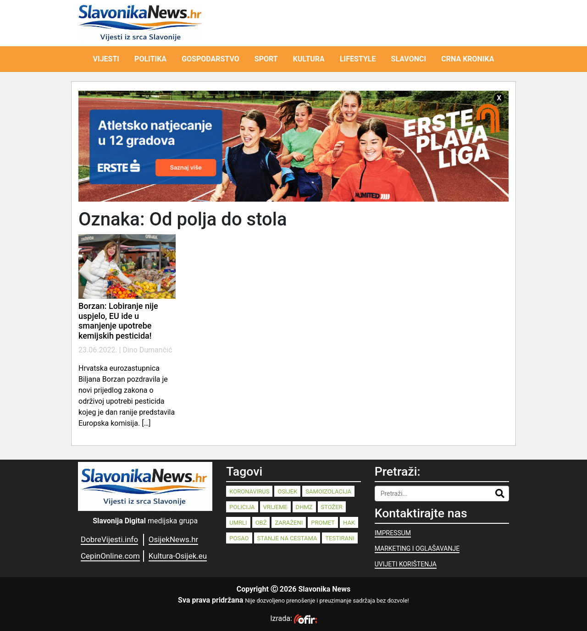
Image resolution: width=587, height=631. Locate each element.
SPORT (266, 59)
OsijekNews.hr (174, 539)
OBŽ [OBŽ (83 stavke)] (261, 522)
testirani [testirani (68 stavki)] (339, 538)
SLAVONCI (408, 59)
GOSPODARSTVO (210, 59)
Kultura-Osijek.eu (178, 555)
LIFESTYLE (358, 59)
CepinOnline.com (110, 555)
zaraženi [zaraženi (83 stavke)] (289, 522)
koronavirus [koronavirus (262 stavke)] (249, 491)
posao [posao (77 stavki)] (239, 538)
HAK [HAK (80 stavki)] (349, 522)
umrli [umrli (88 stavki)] (238, 522)
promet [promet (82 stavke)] (323, 522)
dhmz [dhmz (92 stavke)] (304, 507)
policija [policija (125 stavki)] (242, 507)
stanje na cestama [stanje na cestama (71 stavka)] (287, 538)
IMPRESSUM (393, 533)
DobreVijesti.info (109, 539)
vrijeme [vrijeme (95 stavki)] (275, 507)
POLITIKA (150, 59)
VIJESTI (106, 59)
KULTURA (309, 59)
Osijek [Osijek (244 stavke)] (287, 491)
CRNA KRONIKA (467, 59)
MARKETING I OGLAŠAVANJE (417, 548)
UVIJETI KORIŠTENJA (406, 564)
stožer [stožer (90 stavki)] (332, 507)
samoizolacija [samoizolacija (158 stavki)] (328, 491)
